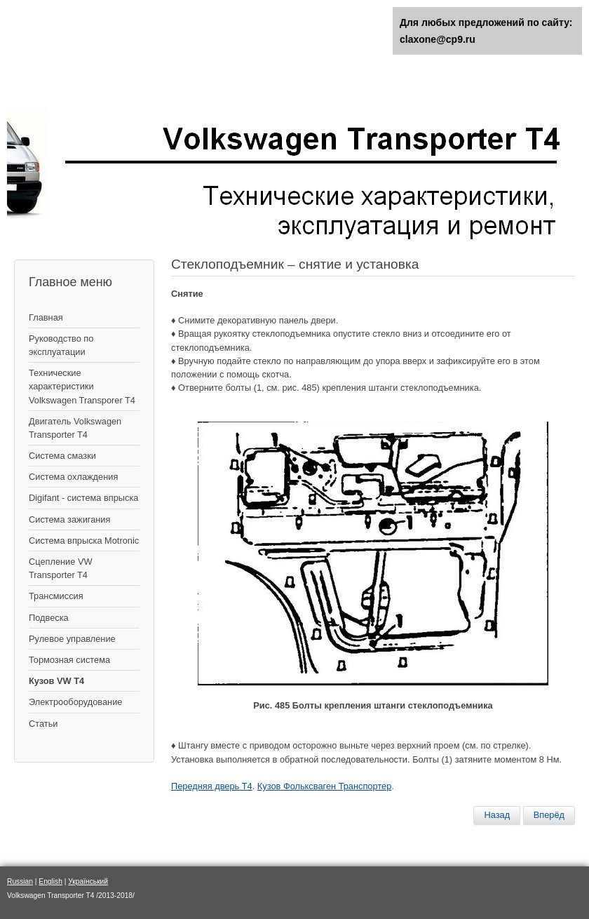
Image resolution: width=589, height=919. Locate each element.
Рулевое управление (72, 638)
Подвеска (49, 617)
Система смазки (62, 455)
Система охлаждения (73, 476)
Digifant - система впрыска (83, 497)
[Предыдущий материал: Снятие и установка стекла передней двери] (496, 815)
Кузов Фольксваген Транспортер (324, 786)
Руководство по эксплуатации (61, 345)
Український (88, 881)
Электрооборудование (75, 702)
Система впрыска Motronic (84, 540)
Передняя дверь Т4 (211, 786)
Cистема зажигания (69, 519)
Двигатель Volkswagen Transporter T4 (75, 428)
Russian (20, 881)
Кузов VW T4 (56, 681)
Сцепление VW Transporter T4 (61, 568)
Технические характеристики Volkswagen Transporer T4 (82, 386)
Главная (46, 317)
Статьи (43, 723)
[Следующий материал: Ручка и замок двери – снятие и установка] (549, 815)
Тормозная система (69, 660)
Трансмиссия (56, 596)
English (50, 881)
